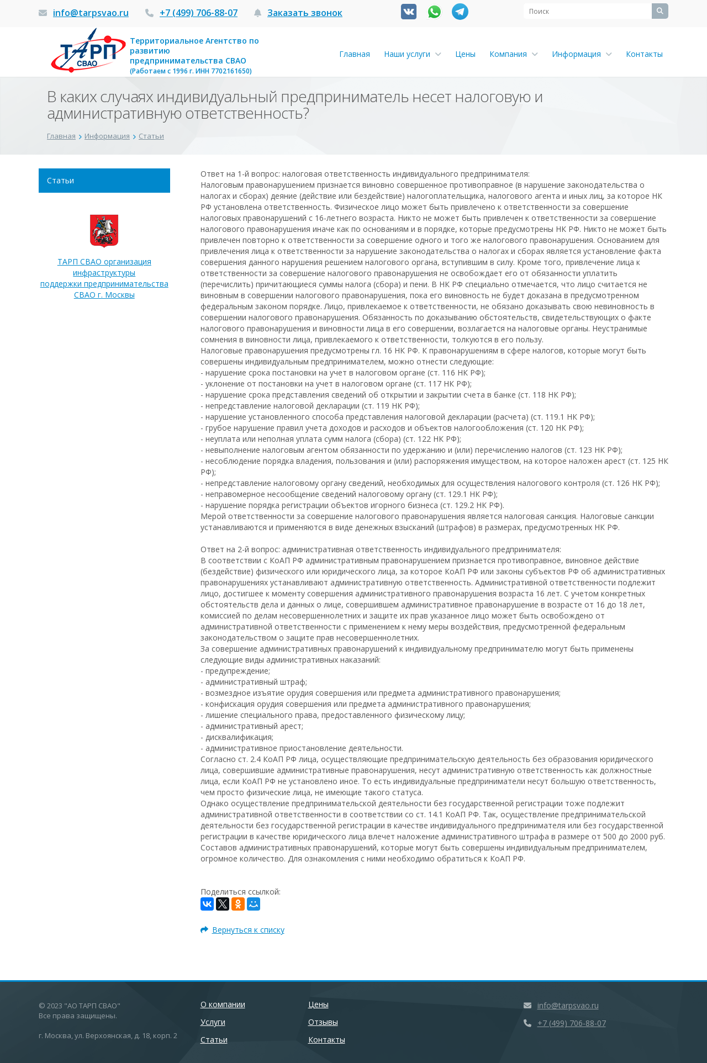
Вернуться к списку (242, 929)
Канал (460, 11)
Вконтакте (408, 11)
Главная (354, 54)
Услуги (213, 1022)
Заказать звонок (304, 13)
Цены (465, 54)
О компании (223, 1004)
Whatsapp (434, 11)
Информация (582, 54)
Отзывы (323, 1022)
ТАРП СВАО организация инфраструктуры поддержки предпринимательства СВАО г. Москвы (104, 262)
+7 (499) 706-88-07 (199, 13)
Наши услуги (412, 54)
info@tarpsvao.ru (91, 13)
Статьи (60, 180)
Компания (513, 54)
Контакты (644, 54)
